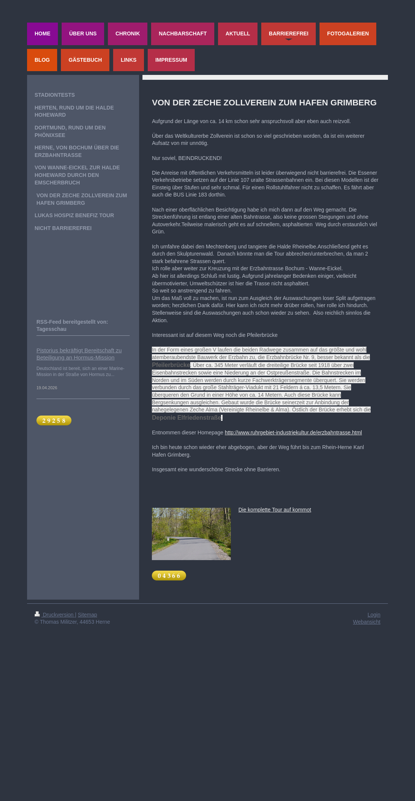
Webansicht (366, 622)
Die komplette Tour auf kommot (274, 510)
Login (374, 615)
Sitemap (87, 615)
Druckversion (55, 615)
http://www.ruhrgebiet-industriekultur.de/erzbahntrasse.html (293, 432)
